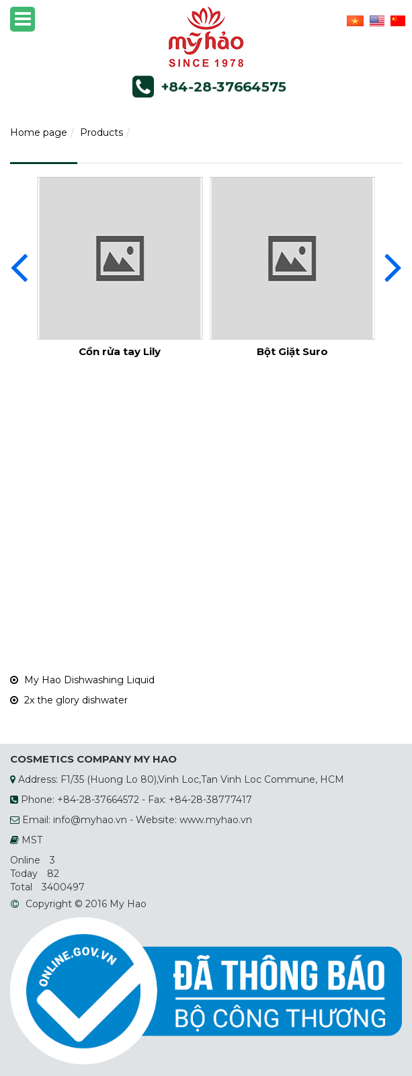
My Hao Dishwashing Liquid (82, 680)
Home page (38, 132)
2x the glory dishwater (69, 700)
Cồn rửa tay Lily (120, 351)
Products (101, 132)
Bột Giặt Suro (292, 351)
